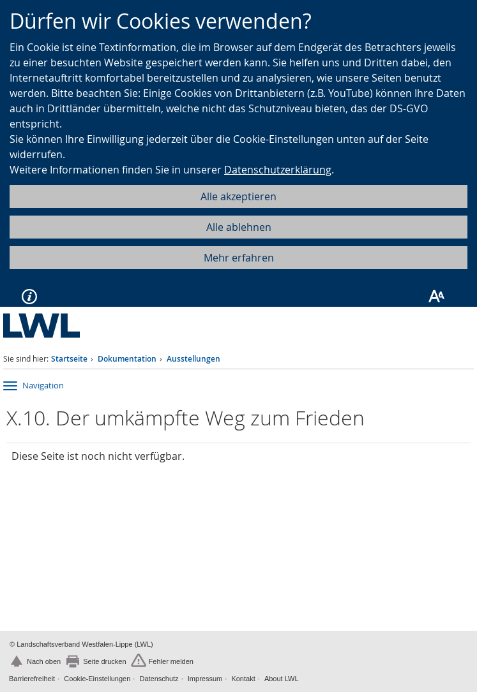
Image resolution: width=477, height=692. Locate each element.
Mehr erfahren (239, 258)
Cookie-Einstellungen (97, 678)
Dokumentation (127, 358)
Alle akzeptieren (238, 196)
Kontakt (243, 678)
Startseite (69, 358)
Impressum (205, 678)
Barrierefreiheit (32, 678)
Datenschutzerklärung (277, 170)
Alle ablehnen (238, 227)
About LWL (281, 678)
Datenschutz (158, 678)
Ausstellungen (193, 358)
